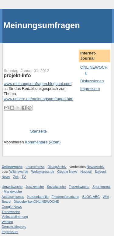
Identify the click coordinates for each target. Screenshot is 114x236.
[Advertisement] (39, 52)
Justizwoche (35, 186)
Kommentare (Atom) (42, 142)
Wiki (106, 196)
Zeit (16, 177)
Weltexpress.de (42, 171)
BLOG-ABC (91, 196)
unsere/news (35, 167)
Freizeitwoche (79, 186)
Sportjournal (101, 186)
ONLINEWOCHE (46, 201)
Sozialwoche (56, 186)
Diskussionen (92, 81)
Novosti (86, 171)
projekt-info (17, 75)
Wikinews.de (18, 171)
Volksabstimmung (15, 216)
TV (24, 177)
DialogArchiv (57, 167)
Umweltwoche (12, 186)
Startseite (38, 131)
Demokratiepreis (14, 226)
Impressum (90, 89)
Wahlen (7, 222)
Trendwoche (11, 212)
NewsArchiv (95, 167)
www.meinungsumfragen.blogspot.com (37, 83)
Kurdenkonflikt (38, 196)
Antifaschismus (13, 196)
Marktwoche (13, 191)
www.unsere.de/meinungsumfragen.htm (38, 99)
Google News (67, 171)
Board (6, 201)
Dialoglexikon (24, 201)
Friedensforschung (65, 196)
